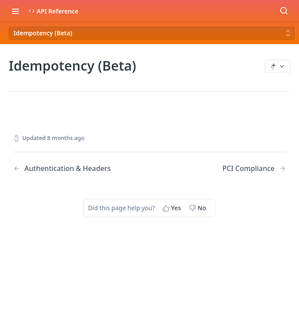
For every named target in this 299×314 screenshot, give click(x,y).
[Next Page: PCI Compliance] (254, 168)
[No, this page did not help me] (198, 208)
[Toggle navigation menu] (15, 10)
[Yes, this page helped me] (172, 208)
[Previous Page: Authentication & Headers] (71, 168)
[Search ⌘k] (283, 10)
